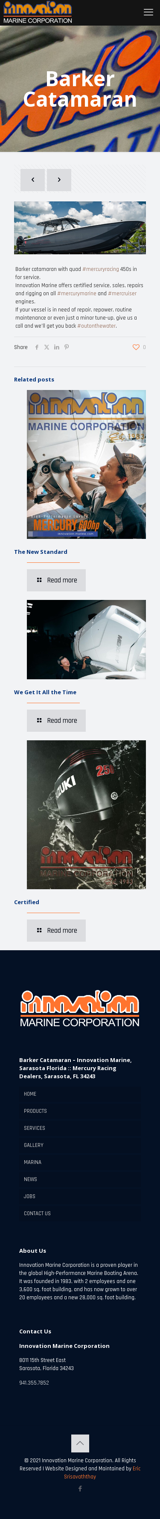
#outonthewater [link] (96, 326)
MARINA (32, 1162)
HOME (30, 1094)
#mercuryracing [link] (100, 269)
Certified (26, 902)
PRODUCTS (35, 1111)
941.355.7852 (34, 1382)
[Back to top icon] (80, 1443)
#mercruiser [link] (122, 293)
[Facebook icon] (80, 1489)
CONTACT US (37, 1213)
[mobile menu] (148, 13)
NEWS (30, 1179)
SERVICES (34, 1128)
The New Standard (40, 552)
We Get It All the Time (45, 692)
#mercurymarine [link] (76, 293)
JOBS (29, 1196)
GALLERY (34, 1145)
